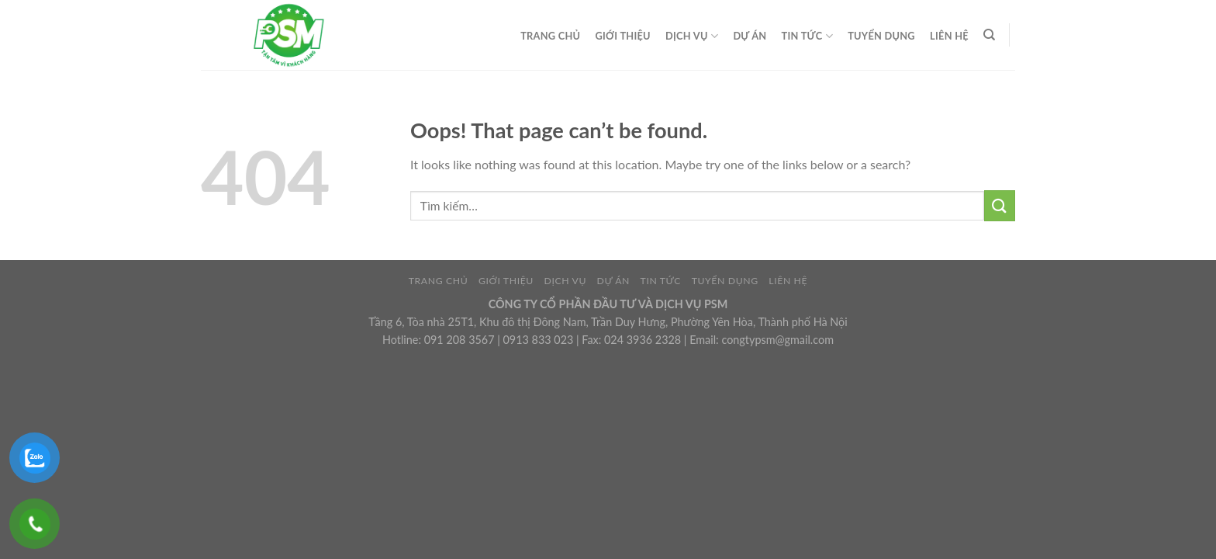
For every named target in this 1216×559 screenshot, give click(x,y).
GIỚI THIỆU (623, 36)
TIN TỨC (807, 36)
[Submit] (999, 205)
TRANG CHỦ (550, 36)
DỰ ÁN (749, 36)
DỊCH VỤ (691, 36)
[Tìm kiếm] (989, 35)
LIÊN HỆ (949, 36)
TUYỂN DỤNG (881, 36)
